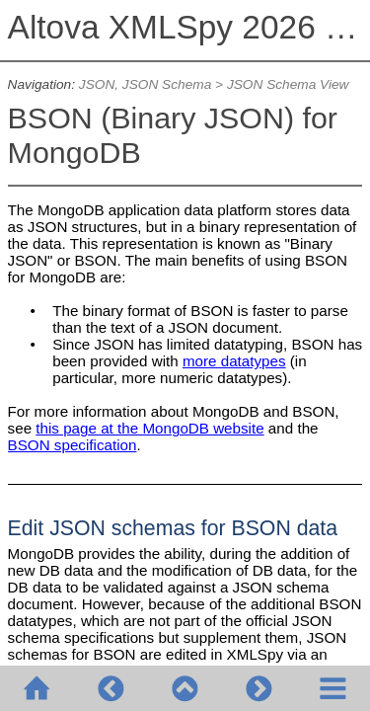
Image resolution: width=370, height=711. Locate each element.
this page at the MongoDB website (149, 428)
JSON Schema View (288, 84)
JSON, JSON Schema (145, 84)
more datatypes (234, 361)
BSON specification (72, 444)
